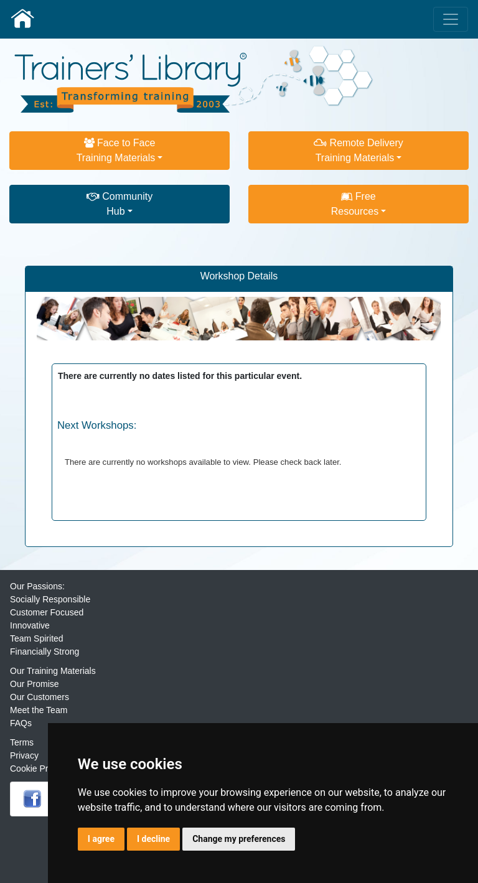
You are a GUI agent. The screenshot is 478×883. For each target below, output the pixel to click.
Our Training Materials (53, 671)
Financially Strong (44, 651)
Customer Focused (46, 612)
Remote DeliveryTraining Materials (358, 150)
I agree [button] (101, 839)
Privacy (24, 755)
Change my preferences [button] (238, 839)
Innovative (30, 625)
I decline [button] (153, 839)
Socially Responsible (50, 599)
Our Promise (34, 684)
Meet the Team (38, 710)
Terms (22, 742)
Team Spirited (36, 638)
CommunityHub (119, 204)
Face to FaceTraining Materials (116, 150)
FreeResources (354, 204)
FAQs (21, 723)
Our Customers (39, 697)
